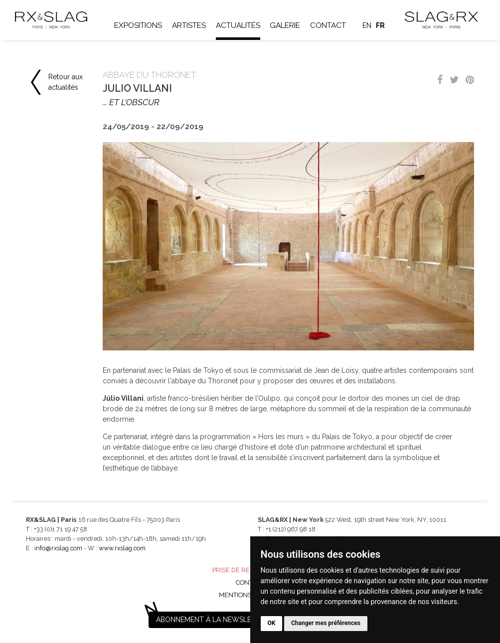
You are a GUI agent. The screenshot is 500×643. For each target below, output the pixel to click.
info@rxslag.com (58, 548)
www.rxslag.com (122, 548)
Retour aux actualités (65, 82)
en (366, 25)
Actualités (238, 25)
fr (380, 25)
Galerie (285, 25)
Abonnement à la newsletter (212, 620)
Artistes (189, 25)
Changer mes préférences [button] (325, 623)
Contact (328, 25)
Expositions (138, 25)
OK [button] (272, 623)
